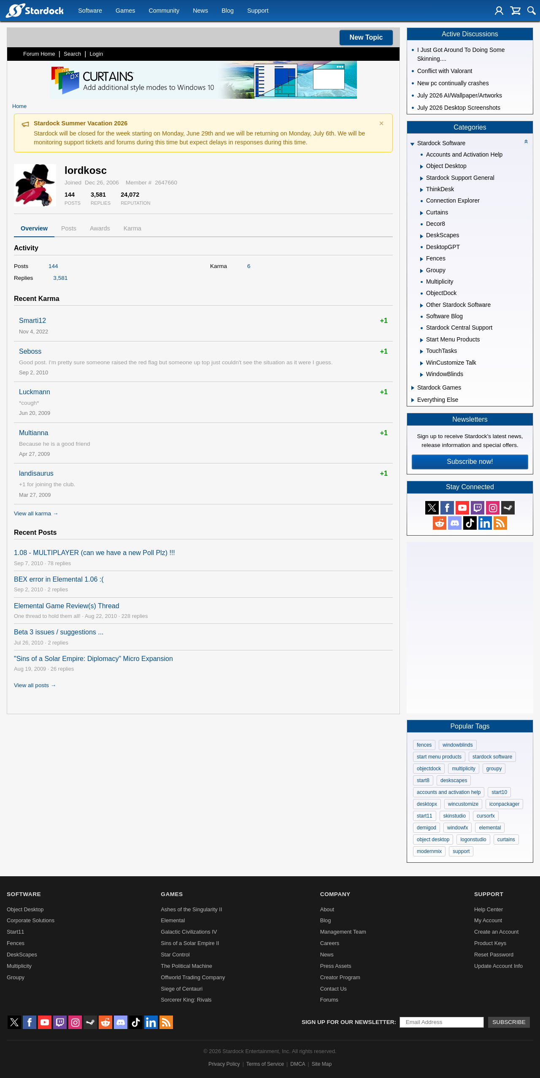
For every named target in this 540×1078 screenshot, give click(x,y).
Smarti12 (32, 320)
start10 (499, 792)
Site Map (322, 1064)
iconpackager (504, 804)
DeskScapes (22, 954)
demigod (426, 828)
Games (125, 11)
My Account (488, 920)
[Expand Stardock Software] (412, 144)
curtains (506, 839)
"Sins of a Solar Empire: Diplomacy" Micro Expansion (93, 658)
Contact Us (333, 989)
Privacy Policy (224, 1064)
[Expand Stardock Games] (412, 388)
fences (424, 745)
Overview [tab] (34, 228)
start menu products (439, 757)
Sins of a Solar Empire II (190, 943)
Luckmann (34, 391)
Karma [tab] (132, 228)
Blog (227, 11)
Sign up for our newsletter (348, 1022)
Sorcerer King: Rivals (186, 1000)
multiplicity (463, 769)
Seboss (30, 351)
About (327, 909)
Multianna (33, 432)
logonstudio (473, 839)
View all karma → (36, 513)
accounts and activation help (449, 792)
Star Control (175, 954)
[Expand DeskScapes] (421, 236)
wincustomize (463, 804)
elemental (490, 828)
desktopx (427, 804)
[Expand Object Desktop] (421, 167)
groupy (494, 769)
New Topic (366, 37)
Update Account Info (498, 966)
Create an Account (496, 932)
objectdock (429, 769)
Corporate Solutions (30, 920)
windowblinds (457, 745)
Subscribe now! (470, 461)
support (461, 851)
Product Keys (490, 943)
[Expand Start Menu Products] (421, 340)
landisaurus (36, 473)
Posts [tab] (68, 228)
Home (19, 106)
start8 (423, 780)
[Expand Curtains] (421, 213)
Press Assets (335, 966)
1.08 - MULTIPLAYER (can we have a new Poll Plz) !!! (94, 552)
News (200, 11)
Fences (15, 943)
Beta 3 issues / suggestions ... (59, 632)
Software (90, 11)
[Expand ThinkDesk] (421, 190)
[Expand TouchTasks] (421, 351)
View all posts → (35, 685)
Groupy (15, 977)
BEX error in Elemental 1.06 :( (59, 579)
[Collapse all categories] (526, 141)
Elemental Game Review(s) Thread (66, 605)
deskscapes (453, 780)
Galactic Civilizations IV (189, 932)
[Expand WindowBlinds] (421, 375)
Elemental (173, 920)
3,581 (60, 278)
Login (96, 54)
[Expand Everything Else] (412, 400)
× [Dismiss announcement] (381, 123)
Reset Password (493, 954)
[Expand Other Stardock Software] (421, 305)
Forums (329, 1000)
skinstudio (454, 816)
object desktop (433, 839)
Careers (330, 943)
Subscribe (509, 1022)
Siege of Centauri (181, 989)
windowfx (457, 828)
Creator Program (340, 977)
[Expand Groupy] (421, 271)
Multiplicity (19, 966)
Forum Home (39, 54)
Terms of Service (265, 1064)
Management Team (343, 932)
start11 (424, 816)
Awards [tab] (100, 228)
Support (257, 11)
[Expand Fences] (421, 259)
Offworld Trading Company (193, 977)
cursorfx (486, 816)
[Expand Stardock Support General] (421, 178)
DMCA (297, 1064)
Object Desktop (25, 909)
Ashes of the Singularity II (191, 909)
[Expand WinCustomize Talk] (421, 363)
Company (335, 894)
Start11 (15, 932)
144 (53, 266)
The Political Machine (186, 966)
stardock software (492, 757)
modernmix (429, 851)
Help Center (488, 909)
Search (72, 54)
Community (163, 11)
